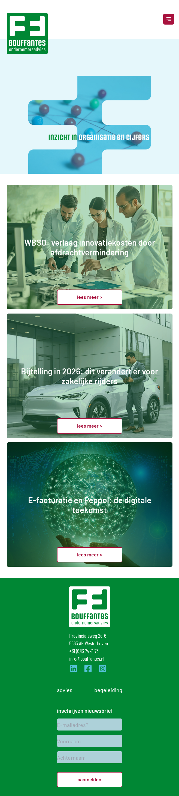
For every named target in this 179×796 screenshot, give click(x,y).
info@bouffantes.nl (86, 658)
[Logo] (27, 33)
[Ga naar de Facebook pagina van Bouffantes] (88, 668)
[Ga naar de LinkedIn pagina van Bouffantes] (73, 668)
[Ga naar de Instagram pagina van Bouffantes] (103, 668)
